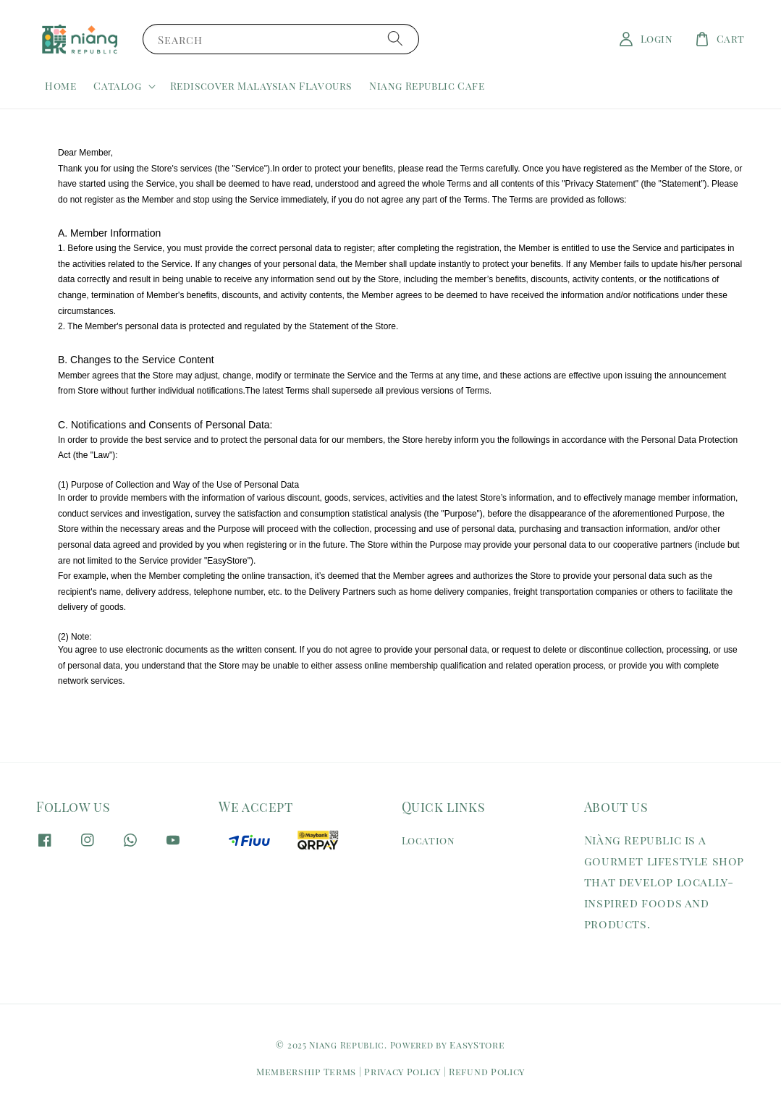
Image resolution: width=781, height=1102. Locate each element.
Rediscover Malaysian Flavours (261, 86)
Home (60, 86)
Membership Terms (306, 1071)
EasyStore (477, 1044)
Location (428, 840)
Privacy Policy (402, 1071)
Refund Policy (487, 1071)
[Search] (395, 39)
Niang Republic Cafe (426, 86)
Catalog (117, 86)
